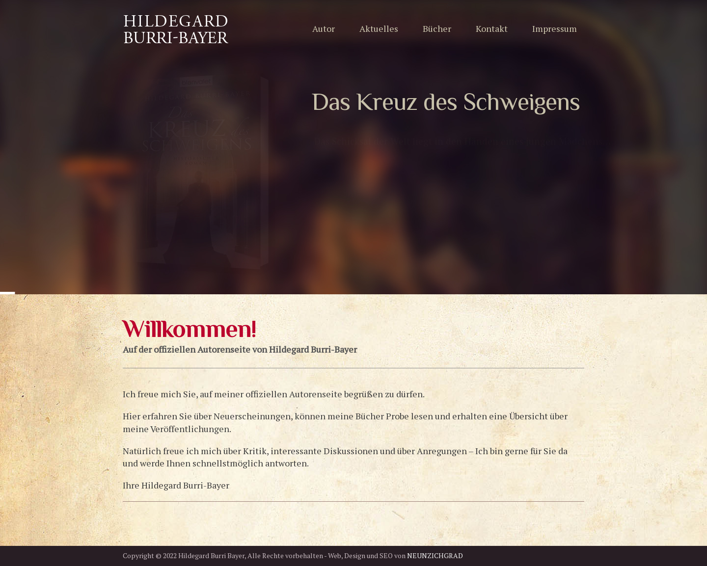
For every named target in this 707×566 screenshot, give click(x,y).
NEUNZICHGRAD (435, 555)
